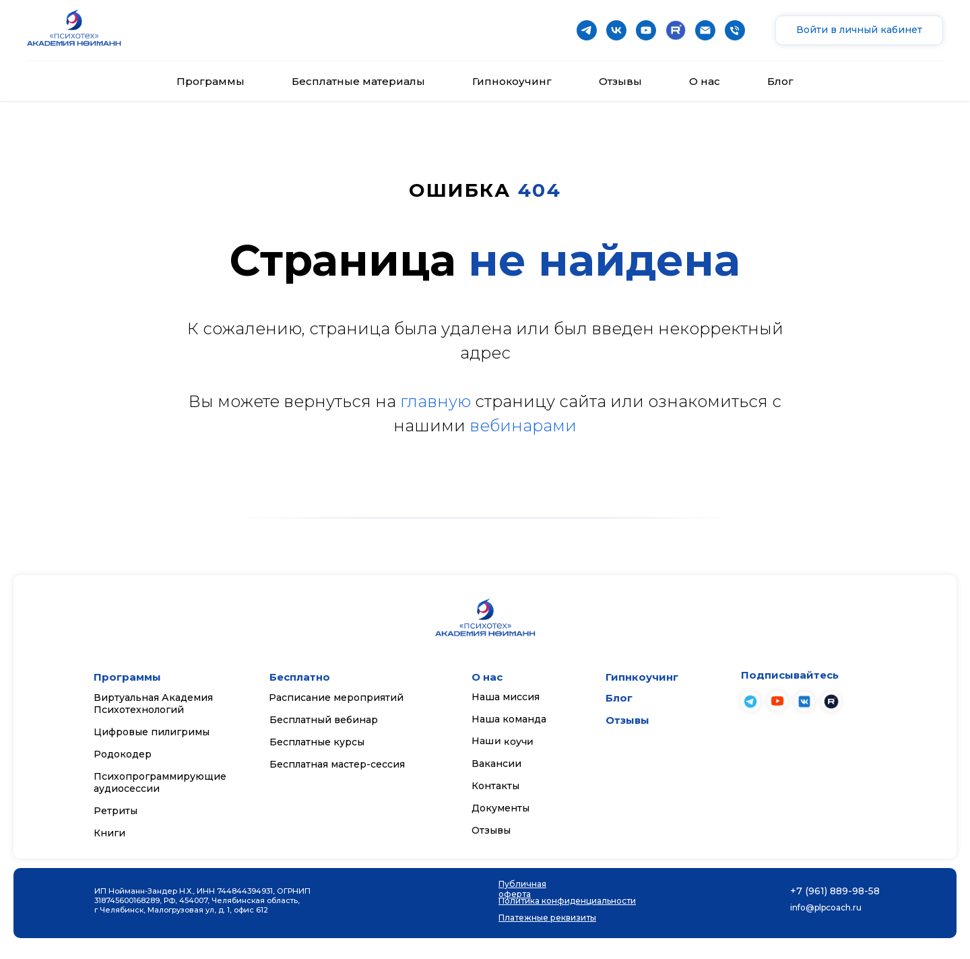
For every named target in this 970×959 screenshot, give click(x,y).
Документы (500, 808)
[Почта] (705, 30)
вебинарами (523, 425)
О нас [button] (704, 81)
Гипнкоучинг (642, 677)
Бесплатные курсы (316, 742)
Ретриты (115, 811)
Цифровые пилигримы (151, 732)
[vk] (616, 30)
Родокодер (123, 754)
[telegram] (587, 30)
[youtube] (646, 30)
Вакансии (496, 763)
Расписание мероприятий (336, 697)
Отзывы (620, 81)
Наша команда (509, 719)
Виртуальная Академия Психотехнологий (153, 703)
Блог (780, 81)
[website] (676, 30)
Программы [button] (210, 81)
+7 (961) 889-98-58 (835, 891)
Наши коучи (503, 741)
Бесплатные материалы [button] (358, 81)
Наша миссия (506, 697)
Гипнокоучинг (512, 81)
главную (435, 401)
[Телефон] (735, 30)
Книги (109, 833)
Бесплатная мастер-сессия (337, 764)
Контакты (495, 786)
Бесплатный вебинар (323, 720)
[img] (777, 700)
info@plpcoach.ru (826, 907)
